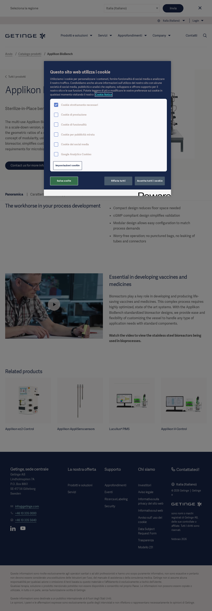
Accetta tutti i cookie (150, 180)
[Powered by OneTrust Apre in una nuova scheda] (153, 193)
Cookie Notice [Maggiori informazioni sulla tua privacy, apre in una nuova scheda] (103, 94)
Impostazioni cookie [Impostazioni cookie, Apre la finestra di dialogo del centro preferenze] (67, 165)
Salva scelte (64, 180)
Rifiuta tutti (118, 180)
